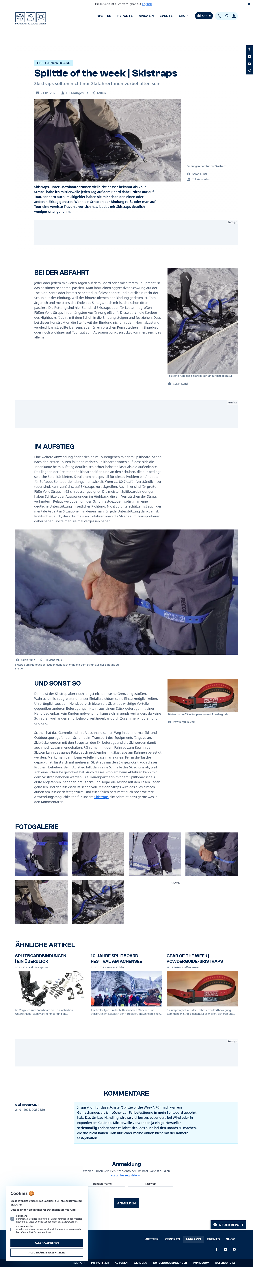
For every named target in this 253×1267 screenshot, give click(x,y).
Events (166, 16)
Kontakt (79, 1263)
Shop (183, 16)
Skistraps (101, 797)
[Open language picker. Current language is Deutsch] (219, 16)
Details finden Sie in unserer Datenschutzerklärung (43, 1209)
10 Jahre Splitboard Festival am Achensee (116, 958)
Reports (125, 16)
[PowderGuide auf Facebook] (249, 49)
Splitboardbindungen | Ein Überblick (40, 958)
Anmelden (126, 1203)
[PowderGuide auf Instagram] (249, 56)
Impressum (201, 1263)
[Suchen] (226, 16)
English (147, 4)
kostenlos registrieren (126, 1175)
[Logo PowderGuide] (30, 18)
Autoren (121, 1263)
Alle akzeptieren (47, 1242)
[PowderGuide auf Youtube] (249, 63)
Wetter (104, 16)
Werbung (140, 1263)
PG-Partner (100, 1263)
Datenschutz (225, 1263)
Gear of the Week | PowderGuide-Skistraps (195, 958)
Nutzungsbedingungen (170, 1263)
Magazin (146, 16)
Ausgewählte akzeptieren (47, 1252)
